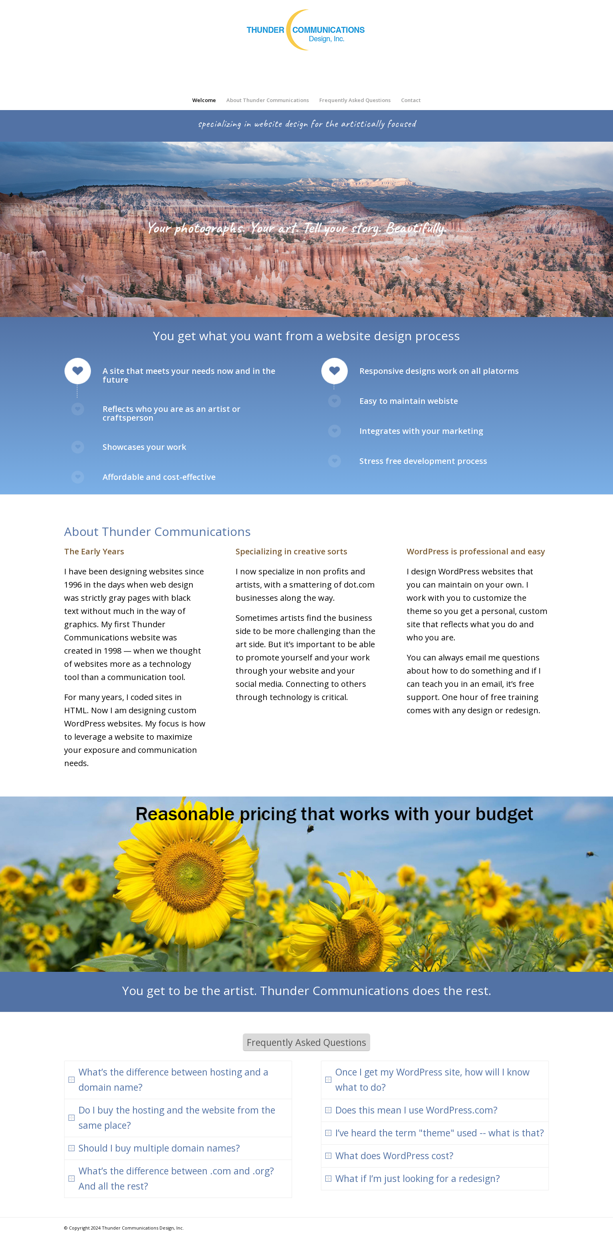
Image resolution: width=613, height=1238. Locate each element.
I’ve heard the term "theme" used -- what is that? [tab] (434, 1132)
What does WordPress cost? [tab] (389, 1155)
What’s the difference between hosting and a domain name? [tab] (168, 1079)
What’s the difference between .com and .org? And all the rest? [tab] (171, 1178)
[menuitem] (204, 100)
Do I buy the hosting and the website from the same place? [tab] (172, 1118)
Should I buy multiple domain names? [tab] (154, 1148)
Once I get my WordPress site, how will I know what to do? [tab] (427, 1079)
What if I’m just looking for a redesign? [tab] (412, 1178)
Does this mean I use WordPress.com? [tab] (411, 1110)
